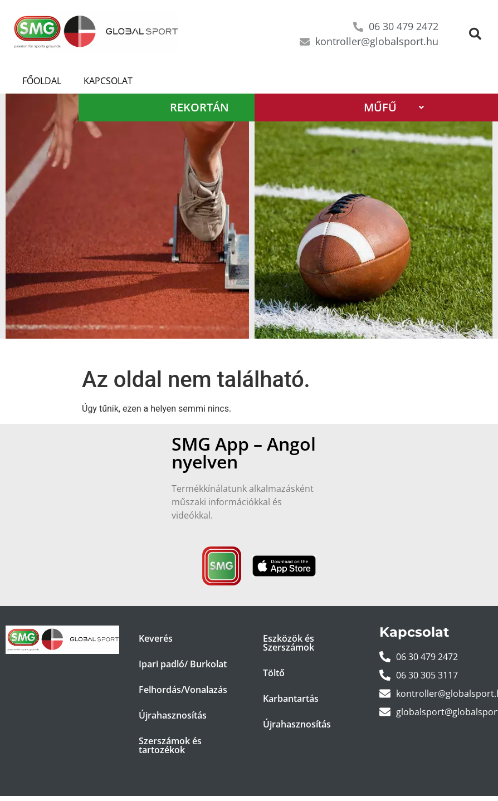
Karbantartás (291, 698)
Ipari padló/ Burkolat (183, 664)
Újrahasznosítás (173, 715)
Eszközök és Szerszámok (288, 642)
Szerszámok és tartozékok (170, 745)
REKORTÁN (218, 107)
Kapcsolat (108, 81)
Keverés (156, 638)
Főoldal (41, 81)
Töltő (274, 673)
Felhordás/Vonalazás (183, 689)
